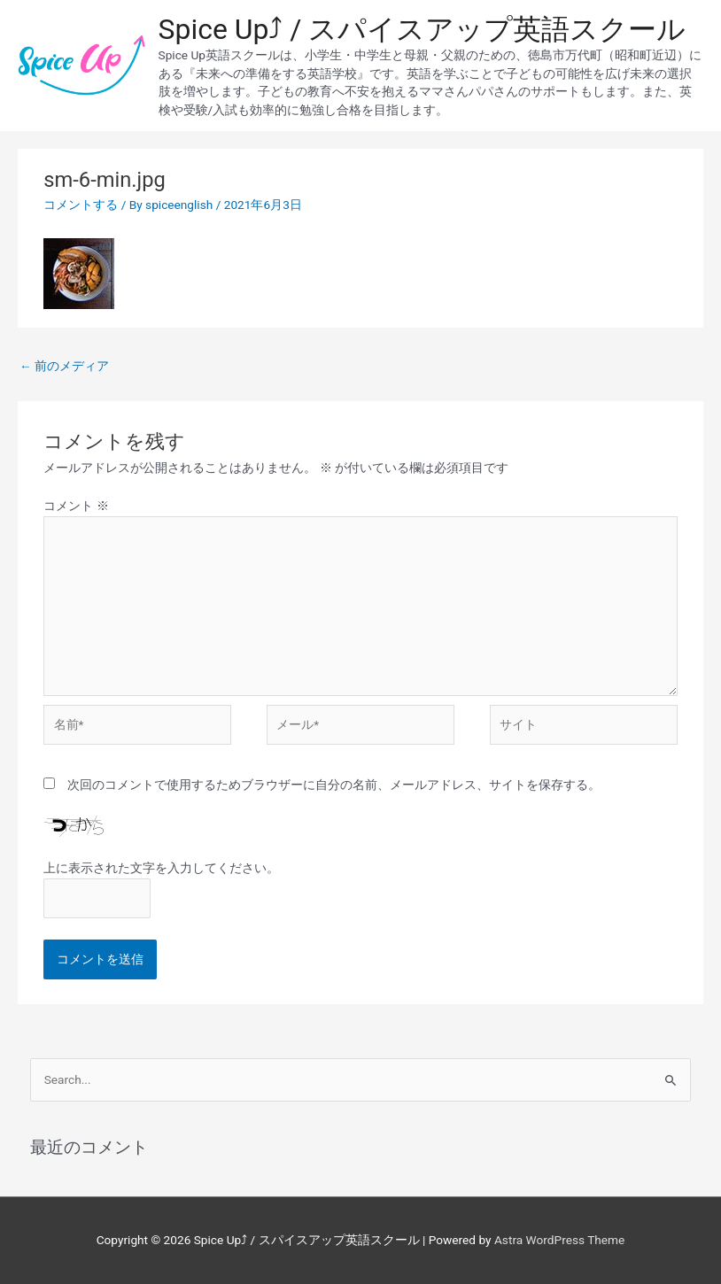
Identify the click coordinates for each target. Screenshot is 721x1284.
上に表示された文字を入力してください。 (161, 868)
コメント (75, 506)
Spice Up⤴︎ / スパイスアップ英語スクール (422, 29)
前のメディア (64, 366)
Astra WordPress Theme (559, 1240)
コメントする (80, 204)
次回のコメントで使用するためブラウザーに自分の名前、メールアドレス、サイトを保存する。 (334, 784)
